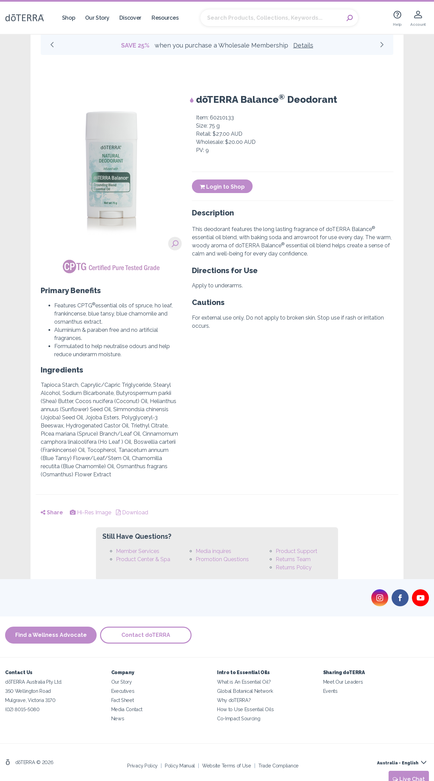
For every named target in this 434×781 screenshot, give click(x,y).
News (117, 718)
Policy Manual (180, 765)
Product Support (296, 551)
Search (349, 18)
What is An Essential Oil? (244, 682)
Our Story (97, 18)
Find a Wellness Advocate (51, 635)
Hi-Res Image (90, 512)
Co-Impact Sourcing (238, 718)
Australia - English (397, 763)
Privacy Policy (142, 765)
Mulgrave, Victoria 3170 (30, 700)
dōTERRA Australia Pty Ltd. (33, 682)
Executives (123, 691)
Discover (130, 18)
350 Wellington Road (28, 691)
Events (330, 691)
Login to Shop (222, 187)
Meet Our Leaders (343, 682)
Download (132, 512)
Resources (165, 18)
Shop (68, 18)
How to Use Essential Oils (245, 709)
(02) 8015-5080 (22, 709)
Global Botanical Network (245, 691)
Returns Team (293, 559)
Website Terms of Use (226, 765)
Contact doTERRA (145, 635)
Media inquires (213, 551)
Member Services (137, 551)
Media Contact (126, 709)
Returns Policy (294, 567)
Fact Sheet (122, 700)
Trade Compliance (278, 765)
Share (52, 512)
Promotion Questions (222, 559)
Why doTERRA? (234, 700)
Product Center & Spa (143, 559)
